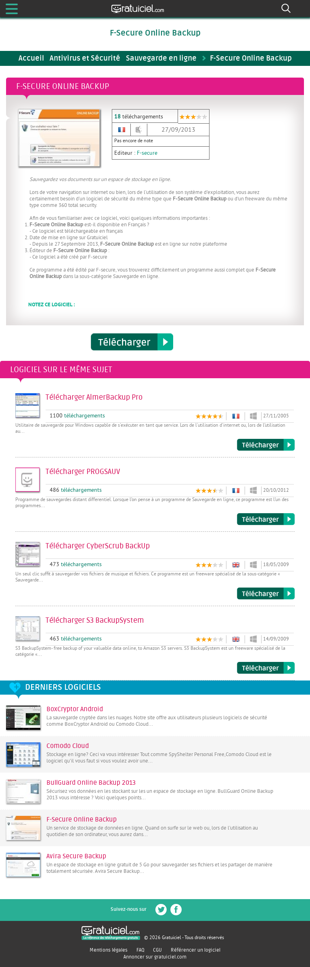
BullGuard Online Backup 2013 (91, 782)
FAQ (140, 950)
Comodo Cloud (67, 746)
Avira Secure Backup (76, 856)
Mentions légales (109, 950)
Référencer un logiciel (195, 950)
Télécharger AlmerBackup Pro (266, 445)
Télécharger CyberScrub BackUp (266, 594)
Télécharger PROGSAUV (266, 519)
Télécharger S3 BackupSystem (266, 668)
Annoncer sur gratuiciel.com (155, 957)
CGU (157, 950)
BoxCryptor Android (74, 709)
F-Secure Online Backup (81, 819)
